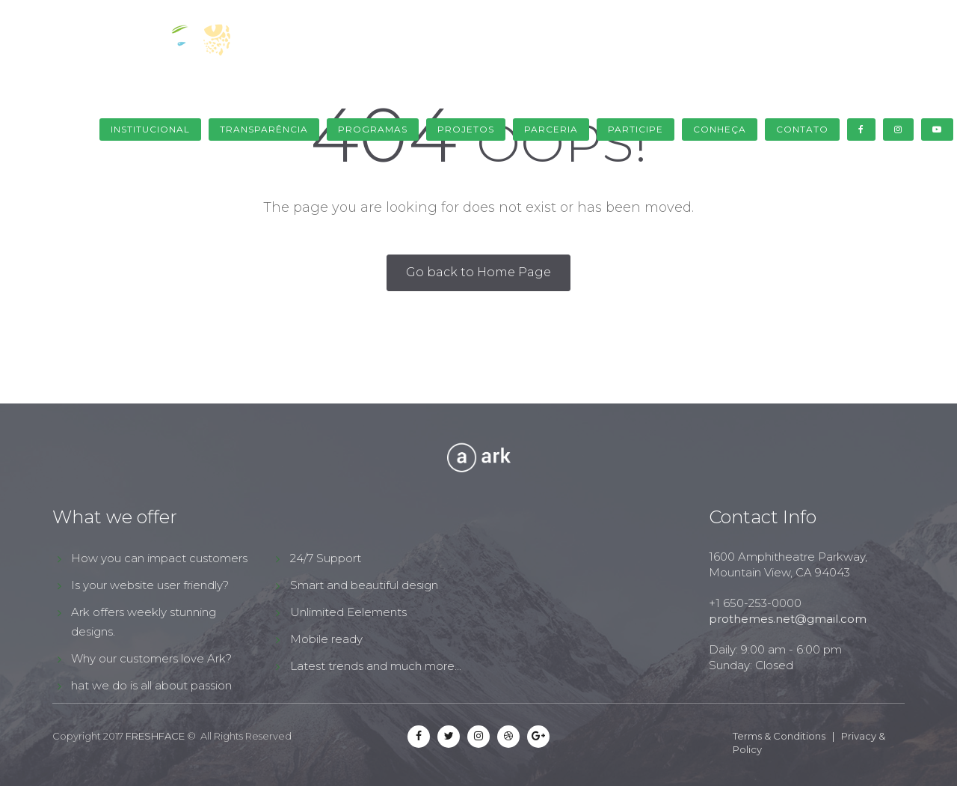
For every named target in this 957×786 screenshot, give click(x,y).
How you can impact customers (159, 558)
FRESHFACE (155, 736)
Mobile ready (326, 639)
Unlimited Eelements (348, 612)
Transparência (264, 129)
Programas (372, 129)
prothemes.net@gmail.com (788, 619)
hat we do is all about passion (151, 685)
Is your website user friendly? (150, 585)
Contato (802, 129)
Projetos (465, 129)
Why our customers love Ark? (151, 658)
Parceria (551, 129)
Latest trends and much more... (375, 666)
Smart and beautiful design (364, 585)
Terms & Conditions (779, 736)
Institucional (150, 129)
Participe (635, 129)
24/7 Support (325, 558)
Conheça (719, 129)
